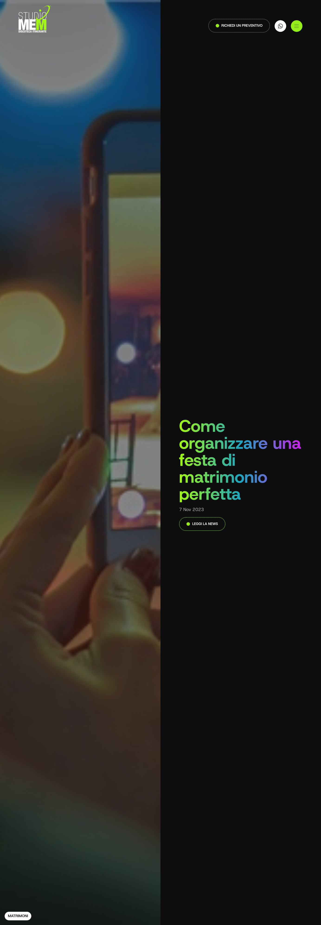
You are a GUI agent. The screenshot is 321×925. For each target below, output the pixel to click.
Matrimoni (18, 915)
